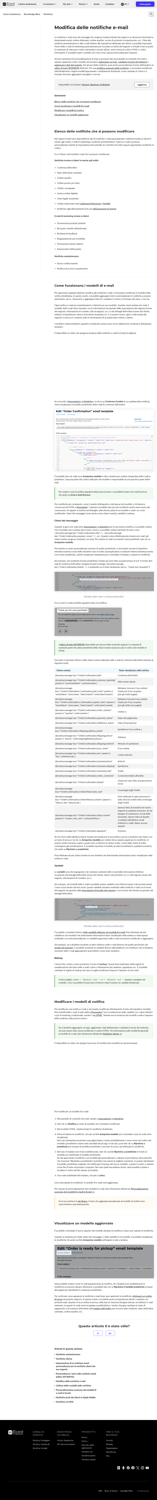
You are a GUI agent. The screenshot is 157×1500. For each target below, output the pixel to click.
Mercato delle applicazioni (16, 262)
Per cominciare (10, 33)
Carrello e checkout (12, 90)
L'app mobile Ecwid (12, 47)
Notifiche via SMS (15, 190)
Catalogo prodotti (11, 54)
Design (6, 213)
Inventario (8, 97)
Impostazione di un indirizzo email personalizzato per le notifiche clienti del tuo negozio (20, 139)
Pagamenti (8, 83)
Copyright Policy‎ (126, 1489)
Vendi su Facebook (41, 1444)
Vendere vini (87, 1452)
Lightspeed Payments (90, 204)
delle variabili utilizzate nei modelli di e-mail (104, 932)
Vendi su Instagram (41, 1440)
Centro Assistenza (11, 14)
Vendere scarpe (89, 1459)
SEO (5, 220)
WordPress (111, 1452)
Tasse (5, 198)
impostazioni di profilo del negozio (98, 890)
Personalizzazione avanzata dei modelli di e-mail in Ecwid (20, 175)
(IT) (124, 4)
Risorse (82, 4)
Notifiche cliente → (112, 1034)
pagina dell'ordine (102, 1308)
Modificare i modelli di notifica (69, 110)
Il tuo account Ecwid (13, 40)
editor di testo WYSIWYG (66, 68)
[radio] (98, 1333)
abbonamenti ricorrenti (104, 209)
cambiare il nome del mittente (132, 62)
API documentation (66, 1444)
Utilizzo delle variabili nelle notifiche (19, 167)
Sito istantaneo (10, 104)
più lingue (82, 1201)
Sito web (66, 4)
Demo (84, 1441)
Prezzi (84, 1437)
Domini (6, 111)
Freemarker (82, 507)
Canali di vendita (11, 227)
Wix (107, 1456)
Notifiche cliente (14, 129)
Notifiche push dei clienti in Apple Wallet (19, 183)
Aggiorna (141, 85)
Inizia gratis (146, 5)
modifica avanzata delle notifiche (113, 68)
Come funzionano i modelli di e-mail (71, 106)
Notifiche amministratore (18, 124)
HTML (99, 1015)
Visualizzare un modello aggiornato (71, 115)
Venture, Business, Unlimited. (96, 84)
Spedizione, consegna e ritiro (17, 76)
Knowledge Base (32, 14)
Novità (96, 4)
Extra (5, 269)
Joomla (109, 1440)
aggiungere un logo (108, 62)
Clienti (6, 69)
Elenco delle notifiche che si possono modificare (77, 101)
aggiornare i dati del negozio (68, 65)
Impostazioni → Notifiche (80, 401)
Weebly (109, 1444)
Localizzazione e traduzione (16, 205)
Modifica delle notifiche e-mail (21, 160)
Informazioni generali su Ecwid (18, 26)
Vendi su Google (40, 1448)
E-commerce (48, 4)
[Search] (151, 14)
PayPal (106, 204)
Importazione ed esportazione (17, 255)
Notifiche (48, 14)
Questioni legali (10, 248)
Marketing (8, 234)
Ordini (6, 62)
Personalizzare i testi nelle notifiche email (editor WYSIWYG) (18, 152)
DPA (100, 1489)
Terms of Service (110, 1489)
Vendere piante (88, 1456)
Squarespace (112, 1448)
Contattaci (109, 4)
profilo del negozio (63, 948)
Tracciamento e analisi (13, 241)
